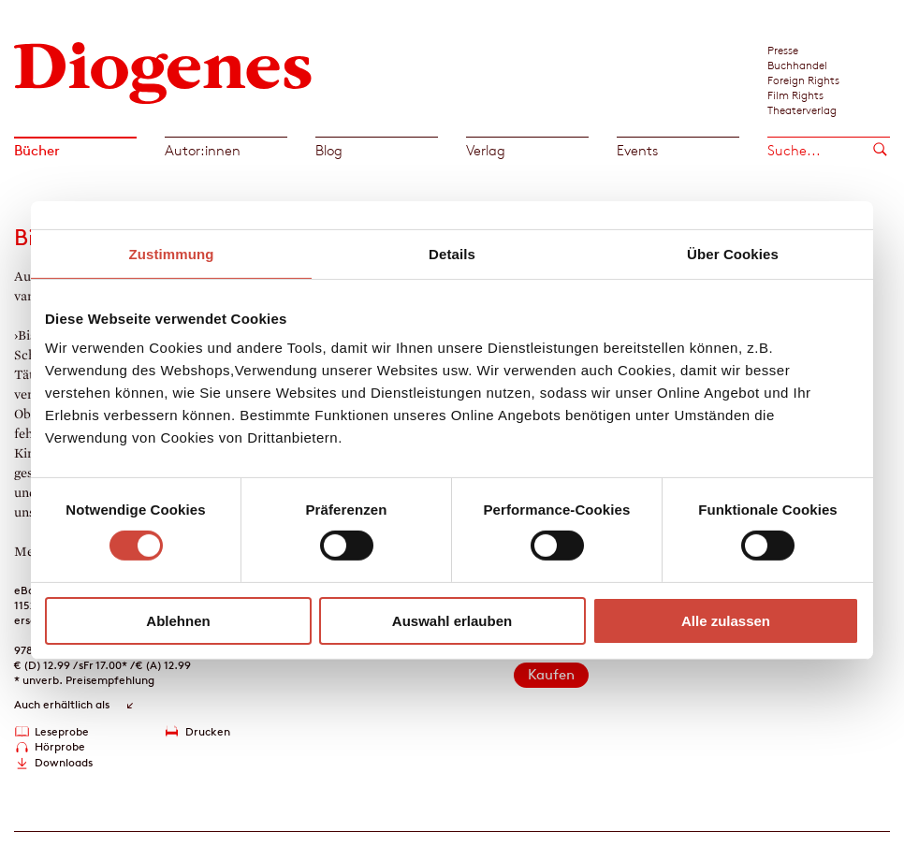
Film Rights (795, 94)
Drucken (207, 731)
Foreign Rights (803, 79)
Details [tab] (452, 253)
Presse (782, 49)
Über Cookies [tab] (733, 253)
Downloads (64, 762)
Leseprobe (62, 731)
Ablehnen (178, 621)
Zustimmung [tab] (171, 253)
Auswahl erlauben (452, 621)
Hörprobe (60, 746)
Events (637, 150)
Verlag (485, 150)
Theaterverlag (802, 109)
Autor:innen (203, 150)
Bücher (37, 150)
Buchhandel (797, 64)
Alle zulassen (725, 621)
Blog (329, 150)
